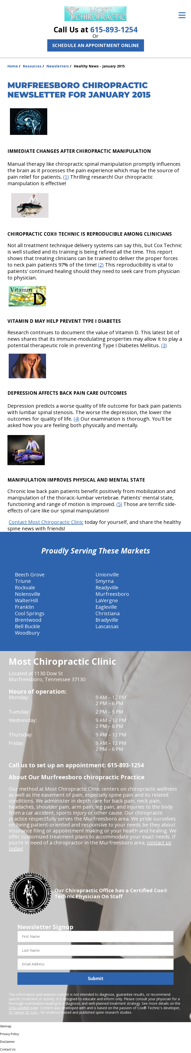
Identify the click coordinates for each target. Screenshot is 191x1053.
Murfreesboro (112, 594)
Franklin (24, 607)
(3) (164, 345)
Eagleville (106, 607)
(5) (119, 504)
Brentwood (28, 619)
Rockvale (25, 587)
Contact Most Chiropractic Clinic (46, 522)
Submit (95, 978)
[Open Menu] (182, 15)
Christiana (108, 613)
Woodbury (27, 632)
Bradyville (107, 619)
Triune (23, 581)
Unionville (107, 574)
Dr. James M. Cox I (24, 1012)
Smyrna (105, 581)
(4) (76, 418)
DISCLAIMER (19, 1007)
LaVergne (107, 600)
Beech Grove (30, 574)
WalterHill (26, 600)
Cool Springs (30, 613)
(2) (101, 264)
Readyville (107, 587)
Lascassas (107, 626)
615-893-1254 (114, 29)
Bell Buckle (27, 626)
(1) (66, 176)
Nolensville (27, 594)
